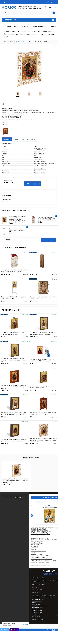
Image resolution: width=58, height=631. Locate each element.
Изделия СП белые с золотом (41, 148)
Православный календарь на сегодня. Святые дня (44, 539)
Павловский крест (36, 609)
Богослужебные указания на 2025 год (40, 555)
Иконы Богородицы (39, 153)
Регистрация (51, 2)
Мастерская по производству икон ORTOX (44, 163)
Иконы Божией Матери (40, 169)
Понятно (25, 624)
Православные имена (36, 554)
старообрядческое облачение (39, 605)
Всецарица (37, 170)
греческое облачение (37, 612)
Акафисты (33, 549)
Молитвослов (34, 547)
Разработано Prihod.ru (37, 619)
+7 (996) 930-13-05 (22, 6)
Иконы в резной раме (39, 172)
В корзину (49, 240)
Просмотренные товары (31, 457)
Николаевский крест (37, 610)
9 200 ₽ (6, 484)
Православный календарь (50, 497)
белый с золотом (38, 157)
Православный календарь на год (39, 538)
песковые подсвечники (37, 607)
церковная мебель (36, 601)
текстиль (34, 602)
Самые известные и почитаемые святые (41, 559)
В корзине (49, 629)
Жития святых (34, 546)
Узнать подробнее (7, 625)
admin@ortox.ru (40, 577)
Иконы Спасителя (35, 544)
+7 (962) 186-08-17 (32, 6)
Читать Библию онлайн (37, 541)
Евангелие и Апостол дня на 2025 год (40, 557)
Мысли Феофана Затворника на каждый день (44, 560)
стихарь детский (36, 604)
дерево (36, 159)
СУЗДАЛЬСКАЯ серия (39, 149)
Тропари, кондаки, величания (38, 551)
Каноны (33, 552)
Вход (45, 2)
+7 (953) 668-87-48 (22, 8)
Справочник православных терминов (40, 565)
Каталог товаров (29, 20)
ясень (40, 159)
